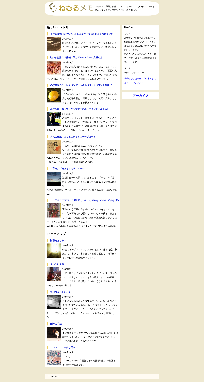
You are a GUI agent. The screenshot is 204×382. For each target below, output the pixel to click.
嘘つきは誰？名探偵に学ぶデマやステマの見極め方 (76, 57)
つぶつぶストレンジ (60, 292)
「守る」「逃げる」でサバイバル (67, 168)
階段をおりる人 (58, 240)
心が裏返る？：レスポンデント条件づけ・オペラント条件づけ (82, 85)
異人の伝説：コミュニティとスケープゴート (73, 137)
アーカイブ (140, 95)
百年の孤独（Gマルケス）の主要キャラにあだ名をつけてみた (81, 34)
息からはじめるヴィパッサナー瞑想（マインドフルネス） (79, 109)
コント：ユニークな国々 (62, 347)
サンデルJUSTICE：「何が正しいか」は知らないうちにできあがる (84, 200)
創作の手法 (56, 324)
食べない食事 (57, 264)
